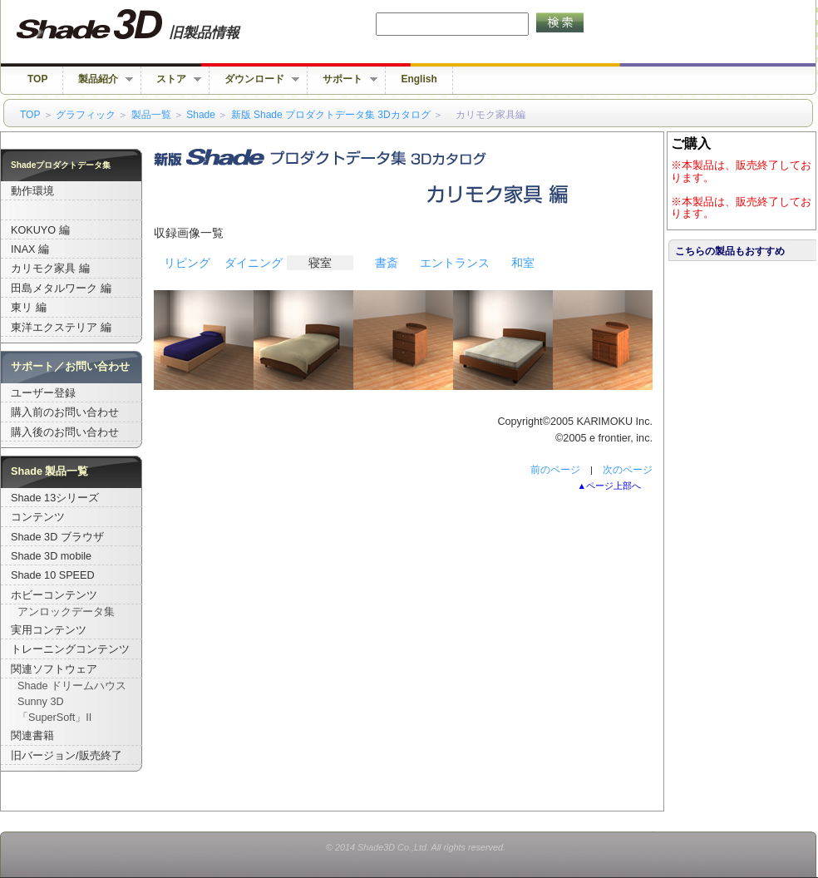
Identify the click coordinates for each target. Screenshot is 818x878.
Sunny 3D (40, 702)
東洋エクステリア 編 (61, 327)
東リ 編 (29, 307)
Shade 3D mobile (51, 556)
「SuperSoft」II (54, 717)
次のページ (628, 470)
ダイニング (253, 262)
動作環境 (32, 191)
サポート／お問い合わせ (70, 366)
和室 (523, 262)
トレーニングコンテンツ (70, 649)
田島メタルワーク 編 (61, 288)
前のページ (555, 470)
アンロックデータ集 (66, 612)
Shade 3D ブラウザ (57, 537)
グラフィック (86, 115)
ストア (171, 79)
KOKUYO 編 (40, 230)
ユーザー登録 (43, 393)
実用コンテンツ (48, 630)
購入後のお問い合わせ (65, 432)
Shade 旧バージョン (143, 25)
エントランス (455, 262)
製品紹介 (98, 79)
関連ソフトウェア (54, 669)
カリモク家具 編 (50, 268)
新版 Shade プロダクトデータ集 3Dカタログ (331, 115)
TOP (37, 79)
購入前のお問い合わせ (65, 412)
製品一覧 (151, 115)
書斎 (386, 262)
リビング (187, 262)
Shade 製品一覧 (50, 471)
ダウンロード (254, 79)
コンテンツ (38, 517)
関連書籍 (32, 736)
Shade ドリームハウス (71, 686)
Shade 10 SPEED (53, 575)
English (418, 79)
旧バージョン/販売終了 (66, 756)
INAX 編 (30, 249)
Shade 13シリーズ (55, 498)
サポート (342, 79)
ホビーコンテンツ (54, 595)
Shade (200, 115)
